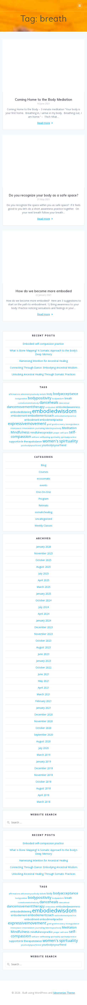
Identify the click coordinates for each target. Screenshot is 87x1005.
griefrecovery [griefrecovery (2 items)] (58, 424)
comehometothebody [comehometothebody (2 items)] (28, 403)
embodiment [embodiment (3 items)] (31, 419)
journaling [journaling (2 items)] (40, 428)
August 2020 (43, 741)
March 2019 (43, 754)
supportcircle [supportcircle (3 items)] (16, 441)
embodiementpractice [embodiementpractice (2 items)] (65, 416)
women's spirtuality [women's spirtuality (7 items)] (60, 440)
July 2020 (43, 748)
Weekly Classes (43, 525)
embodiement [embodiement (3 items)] (19, 415)
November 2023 (43, 634)
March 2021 (43, 694)
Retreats (43, 505)
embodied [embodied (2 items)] (50, 407)
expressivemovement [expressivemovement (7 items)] (27, 423)
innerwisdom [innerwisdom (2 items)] (28, 428)
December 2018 (43, 768)
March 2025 (43, 587)
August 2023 (43, 647)
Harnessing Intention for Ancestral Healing (43, 361)
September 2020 (43, 734)
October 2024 (43, 600)
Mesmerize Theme (64, 992)
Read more (43, 123)
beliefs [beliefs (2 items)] (43, 394)
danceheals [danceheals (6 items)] (48, 402)
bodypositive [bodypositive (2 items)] (21, 398)
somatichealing (43, 512)
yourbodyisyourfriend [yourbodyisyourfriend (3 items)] (54, 445)
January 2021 (43, 707)
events (43, 485)
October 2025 (43, 560)
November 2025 (43, 553)
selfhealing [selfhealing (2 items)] (45, 437)
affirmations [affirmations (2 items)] (14, 394)
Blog (43, 465)
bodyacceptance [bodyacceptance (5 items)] (65, 394)
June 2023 (43, 654)
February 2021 (43, 701)
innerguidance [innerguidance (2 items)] (72, 424)
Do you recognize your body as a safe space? (43, 195)
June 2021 (43, 674)
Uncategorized (43, 519)
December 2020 (43, 714)
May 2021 (43, 681)
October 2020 (43, 728)
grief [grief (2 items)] (49, 424)
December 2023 (43, 627)
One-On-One (43, 492)
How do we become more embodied (43, 291)
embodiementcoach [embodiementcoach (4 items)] (41, 416)
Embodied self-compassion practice (43, 343)
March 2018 (43, 801)
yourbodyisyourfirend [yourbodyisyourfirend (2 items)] (31, 445)
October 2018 (43, 781)
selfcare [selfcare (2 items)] (35, 437)
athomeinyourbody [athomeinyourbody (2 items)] (30, 394)
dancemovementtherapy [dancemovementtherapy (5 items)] (26, 407)
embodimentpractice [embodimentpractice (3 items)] (51, 419)
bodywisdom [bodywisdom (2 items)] (58, 398)
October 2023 (43, 640)
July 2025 (43, 573)
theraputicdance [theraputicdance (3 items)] (33, 441)
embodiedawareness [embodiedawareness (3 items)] (68, 407)
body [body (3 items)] (49, 394)
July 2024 (43, 607)
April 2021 (43, 687)
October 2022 (43, 667)
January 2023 (43, 660)
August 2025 (43, 566)
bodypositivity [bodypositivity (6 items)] (39, 398)
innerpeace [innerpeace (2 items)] (16, 428)
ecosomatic (43, 478)
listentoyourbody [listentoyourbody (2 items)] (53, 428)
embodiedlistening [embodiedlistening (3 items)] (20, 412)
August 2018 (43, 788)
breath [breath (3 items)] (68, 398)
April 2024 (43, 613)
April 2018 (43, 795)
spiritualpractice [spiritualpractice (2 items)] (68, 437)
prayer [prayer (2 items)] (56, 432)
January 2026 (43, 546)
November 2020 (43, 721)
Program (43, 498)
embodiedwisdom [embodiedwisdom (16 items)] (54, 411)
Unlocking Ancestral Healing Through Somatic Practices (43, 374)
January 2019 (43, 761)
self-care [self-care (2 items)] (64, 432)
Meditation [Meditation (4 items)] (69, 428)
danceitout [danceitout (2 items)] (64, 403)
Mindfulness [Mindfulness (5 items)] (20, 432)
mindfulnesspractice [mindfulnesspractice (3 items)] (41, 432)
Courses (43, 472)
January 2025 (43, 593)
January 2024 (43, 620)
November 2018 (43, 775)
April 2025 (43, 580)
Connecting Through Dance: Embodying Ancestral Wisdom (43, 367)
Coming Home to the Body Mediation (43, 100)
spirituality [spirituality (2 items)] (55, 437)
